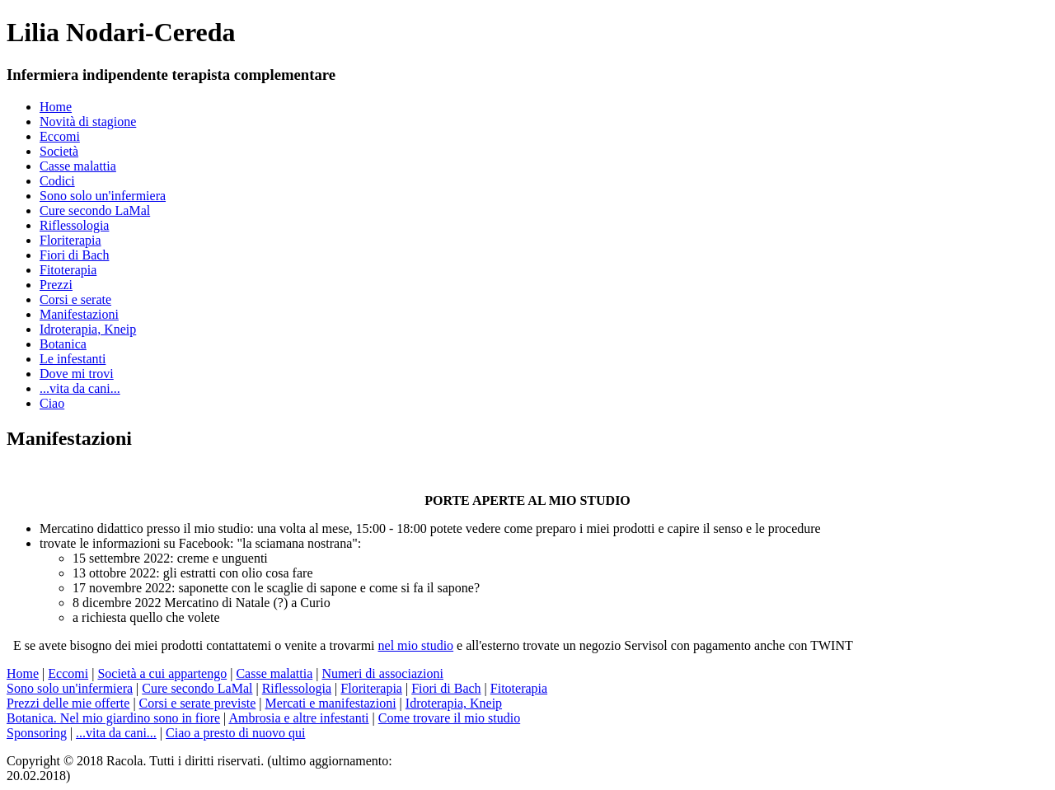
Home (56, 107)
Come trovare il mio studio (449, 718)
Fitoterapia (68, 270)
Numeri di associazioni (382, 673)
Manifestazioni (79, 314)
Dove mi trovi (77, 374)
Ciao (52, 403)
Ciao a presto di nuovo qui (235, 733)
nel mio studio (416, 645)
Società (59, 151)
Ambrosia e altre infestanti (298, 718)
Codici (57, 181)
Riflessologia (74, 225)
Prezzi (56, 285)
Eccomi (60, 136)
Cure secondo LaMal (95, 210)
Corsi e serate (75, 299)
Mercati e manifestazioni (330, 703)
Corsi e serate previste (197, 703)
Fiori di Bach (74, 255)
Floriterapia (70, 240)
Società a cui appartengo (162, 673)
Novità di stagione (88, 122)
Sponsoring (37, 733)
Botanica (63, 344)
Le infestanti (73, 359)
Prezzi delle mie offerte (68, 703)
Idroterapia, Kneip (88, 329)
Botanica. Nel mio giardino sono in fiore (113, 718)
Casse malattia (78, 166)
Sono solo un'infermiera (103, 196)
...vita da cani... (80, 388)
